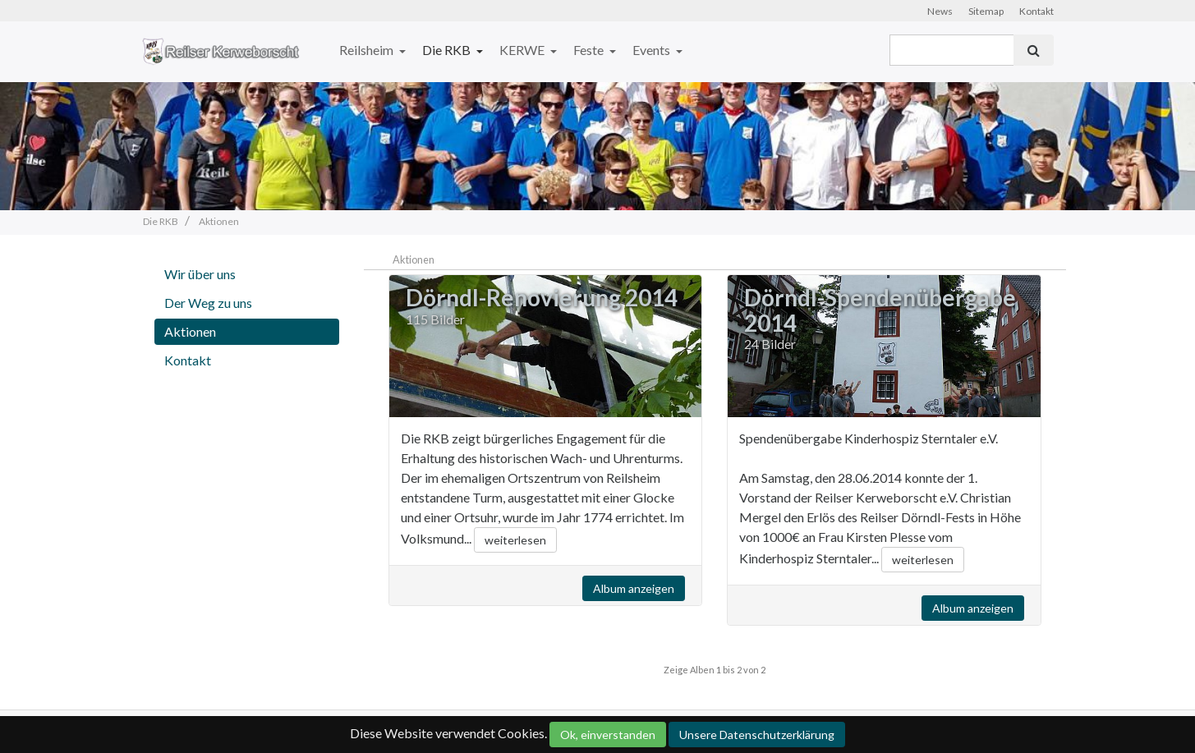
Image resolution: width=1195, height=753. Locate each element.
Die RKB (447, 49)
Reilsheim (367, 49)
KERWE (523, 49)
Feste (589, 49)
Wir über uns (200, 274)
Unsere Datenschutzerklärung (756, 735)
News (940, 11)
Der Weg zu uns (208, 302)
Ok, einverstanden (607, 735)
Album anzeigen (633, 588)
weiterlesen (515, 540)
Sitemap (986, 11)
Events (652, 49)
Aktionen (190, 331)
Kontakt (1036, 11)
